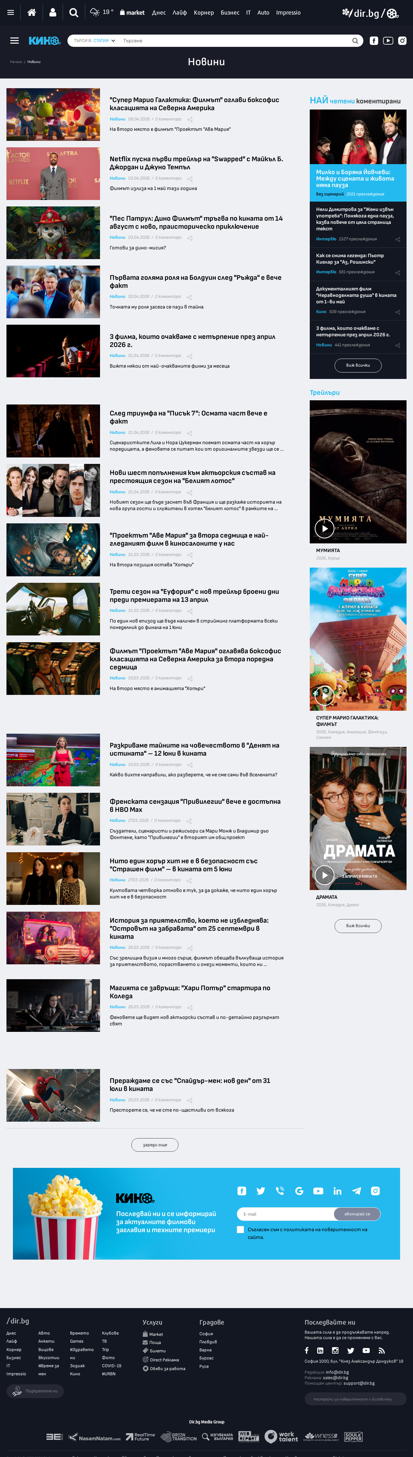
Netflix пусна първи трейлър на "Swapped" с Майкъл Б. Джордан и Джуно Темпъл (196, 163)
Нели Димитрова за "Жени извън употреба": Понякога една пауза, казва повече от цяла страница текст (355, 219)
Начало (16, 62)
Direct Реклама (164, 1360)
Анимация (356, 732)
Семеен (323, 737)
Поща (155, 1342)
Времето (79, 1333)
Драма (353, 904)
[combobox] (104, 40)
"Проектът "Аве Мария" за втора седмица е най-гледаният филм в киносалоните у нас (189, 539)
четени (342, 101)
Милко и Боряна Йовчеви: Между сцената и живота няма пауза (355, 178)
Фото (108, 1357)
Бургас (206, 1358)
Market (156, 1334)
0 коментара (168, 119)
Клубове (110, 1333)
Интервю (326, 239)
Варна (205, 1350)
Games (77, 1341)
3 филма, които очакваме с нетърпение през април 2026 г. (193, 340)
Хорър (334, 558)
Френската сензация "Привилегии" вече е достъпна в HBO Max (195, 805)
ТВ (104, 1341)
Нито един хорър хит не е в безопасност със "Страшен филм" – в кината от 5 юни (184, 865)
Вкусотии (48, 1357)
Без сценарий (330, 194)
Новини (34, 62)
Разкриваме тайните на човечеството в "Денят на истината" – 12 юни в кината (194, 749)
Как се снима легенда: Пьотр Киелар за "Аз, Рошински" (350, 259)
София (206, 1333)
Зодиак (77, 1365)
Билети (158, 1351)
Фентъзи (377, 732)
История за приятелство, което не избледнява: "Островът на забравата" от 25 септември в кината (189, 928)
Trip (105, 1349)
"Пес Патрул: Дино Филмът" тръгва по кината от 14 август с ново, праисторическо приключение (196, 222)
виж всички (358, 365)
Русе (204, 1366)
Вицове (46, 1349)
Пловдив (208, 1342)
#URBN (109, 1374)
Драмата (326, 897)
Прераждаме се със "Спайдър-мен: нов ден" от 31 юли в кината (190, 1084)
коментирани (378, 101)
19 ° (101, 12)
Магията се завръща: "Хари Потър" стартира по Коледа (190, 992)
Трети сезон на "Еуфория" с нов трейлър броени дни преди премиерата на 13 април (194, 595)
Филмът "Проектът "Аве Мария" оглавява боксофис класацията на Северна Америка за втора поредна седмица (195, 659)
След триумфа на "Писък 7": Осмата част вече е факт (188, 417)
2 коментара (168, 296)
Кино (321, 311)
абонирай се (357, 1214)
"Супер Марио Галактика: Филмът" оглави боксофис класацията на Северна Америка (194, 104)
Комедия (336, 732)
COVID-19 (111, 1365)
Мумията (328, 551)
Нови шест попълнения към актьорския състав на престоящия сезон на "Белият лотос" (193, 476)
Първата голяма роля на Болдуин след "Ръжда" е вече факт (196, 281)
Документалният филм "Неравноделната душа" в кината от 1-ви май (356, 295)
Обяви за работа (168, 1368)
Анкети (46, 1341)
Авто (44, 1333)
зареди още (155, 1145)
